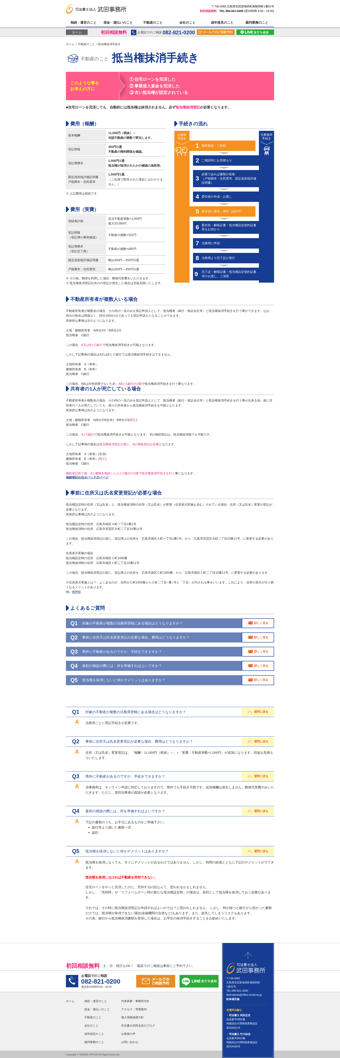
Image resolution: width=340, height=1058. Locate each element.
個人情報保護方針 (132, 1017)
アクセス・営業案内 (134, 1009)
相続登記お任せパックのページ (87, 477)
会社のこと (187, 22)
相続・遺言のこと (83, 22)
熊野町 (76, 592)
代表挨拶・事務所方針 (135, 1001)
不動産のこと (153, 22)
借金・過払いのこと (118, 22)
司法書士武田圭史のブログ (138, 1025)
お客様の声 (128, 1033)
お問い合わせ (129, 1042)
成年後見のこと (222, 22)
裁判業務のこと (256, 22)
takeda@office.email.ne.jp (247, 994)
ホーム (77, 32)
